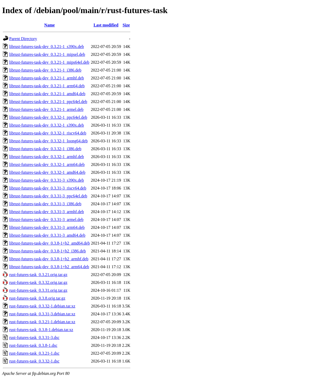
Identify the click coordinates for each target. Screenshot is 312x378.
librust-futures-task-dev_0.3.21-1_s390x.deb (46, 46)
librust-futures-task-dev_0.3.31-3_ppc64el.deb (48, 196)
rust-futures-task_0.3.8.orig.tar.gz (37, 298)
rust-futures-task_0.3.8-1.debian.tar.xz (41, 329)
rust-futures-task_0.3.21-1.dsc (34, 353)
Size (126, 25)
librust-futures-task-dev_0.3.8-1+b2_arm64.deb (49, 266)
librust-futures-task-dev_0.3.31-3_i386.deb (45, 204)
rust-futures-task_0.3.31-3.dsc (34, 337)
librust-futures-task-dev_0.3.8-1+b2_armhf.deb (48, 259)
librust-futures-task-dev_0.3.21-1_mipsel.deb (47, 54)
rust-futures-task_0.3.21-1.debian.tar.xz (42, 322)
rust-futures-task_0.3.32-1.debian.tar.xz (42, 306)
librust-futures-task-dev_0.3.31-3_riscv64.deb (47, 188)
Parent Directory (23, 38)
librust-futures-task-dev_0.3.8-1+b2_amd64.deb (49, 243)
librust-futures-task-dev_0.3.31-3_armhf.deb (46, 211)
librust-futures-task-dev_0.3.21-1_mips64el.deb (49, 62)
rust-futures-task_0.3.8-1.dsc (33, 345)
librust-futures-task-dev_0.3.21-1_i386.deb (45, 70)
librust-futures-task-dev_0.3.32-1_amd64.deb (47, 172)
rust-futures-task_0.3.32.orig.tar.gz (38, 282)
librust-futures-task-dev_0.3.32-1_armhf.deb (46, 156)
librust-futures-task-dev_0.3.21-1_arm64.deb (46, 86)
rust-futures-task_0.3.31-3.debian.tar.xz (42, 314)
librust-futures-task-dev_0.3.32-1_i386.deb (45, 149)
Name (49, 25)
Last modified (105, 25)
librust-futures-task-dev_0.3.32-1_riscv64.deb (47, 133)
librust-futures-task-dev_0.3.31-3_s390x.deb (46, 180)
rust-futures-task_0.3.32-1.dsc (34, 361)
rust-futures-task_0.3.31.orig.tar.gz (38, 290)
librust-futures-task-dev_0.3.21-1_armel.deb (46, 109)
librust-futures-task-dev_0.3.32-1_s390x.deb (46, 125)
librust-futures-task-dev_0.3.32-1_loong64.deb (48, 141)
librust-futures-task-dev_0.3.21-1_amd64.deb (47, 93)
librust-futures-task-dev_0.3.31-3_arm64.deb (46, 227)
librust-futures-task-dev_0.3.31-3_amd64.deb (47, 235)
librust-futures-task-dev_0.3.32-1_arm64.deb (46, 164)
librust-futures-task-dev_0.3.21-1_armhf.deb (46, 78)
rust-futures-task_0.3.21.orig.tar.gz (38, 274)
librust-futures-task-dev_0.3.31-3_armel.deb (46, 219)
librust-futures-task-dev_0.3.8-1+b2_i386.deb (47, 251)
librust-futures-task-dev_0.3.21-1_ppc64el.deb (48, 101)
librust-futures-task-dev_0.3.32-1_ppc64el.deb (48, 117)
